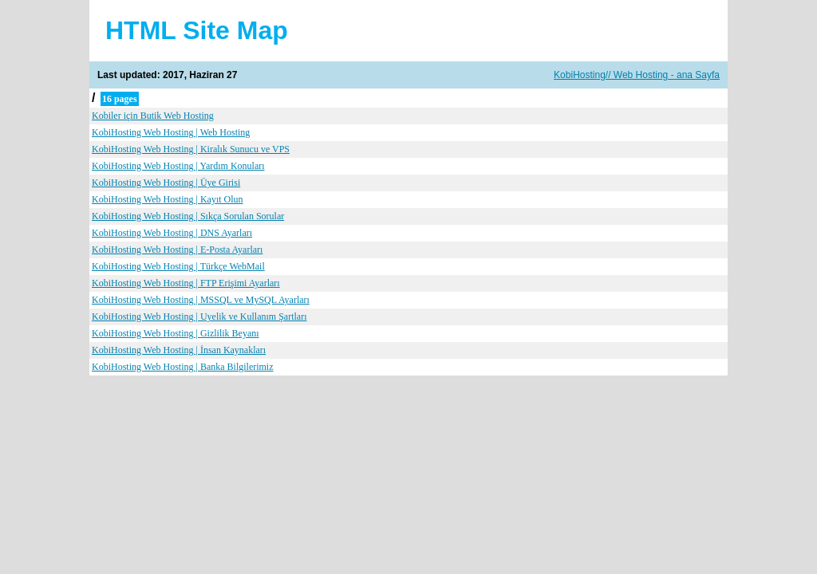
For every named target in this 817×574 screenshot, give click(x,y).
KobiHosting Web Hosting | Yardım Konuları (178, 165)
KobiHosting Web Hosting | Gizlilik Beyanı (175, 333)
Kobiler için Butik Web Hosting (153, 115)
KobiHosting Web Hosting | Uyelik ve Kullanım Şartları (199, 316)
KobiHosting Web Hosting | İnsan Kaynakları (179, 350)
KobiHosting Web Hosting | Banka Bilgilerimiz (183, 366)
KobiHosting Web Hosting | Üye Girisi (166, 182)
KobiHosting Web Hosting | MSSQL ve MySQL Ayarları (201, 299)
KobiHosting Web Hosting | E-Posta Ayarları (177, 249)
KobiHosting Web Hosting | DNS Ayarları (172, 232)
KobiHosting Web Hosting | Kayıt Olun (167, 199)
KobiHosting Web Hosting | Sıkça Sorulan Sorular (188, 216)
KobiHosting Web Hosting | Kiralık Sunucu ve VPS (191, 149)
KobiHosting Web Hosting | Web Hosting (171, 132)
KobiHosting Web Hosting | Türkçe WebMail (178, 266)
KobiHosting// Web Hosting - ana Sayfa (637, 75)
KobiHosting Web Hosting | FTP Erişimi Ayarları (186, 283)
